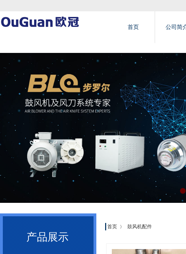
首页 (133, 27)
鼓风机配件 (139, 226)
